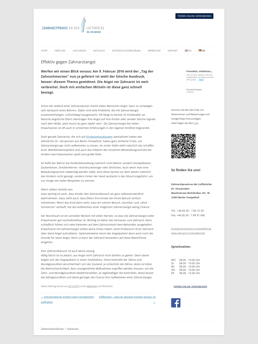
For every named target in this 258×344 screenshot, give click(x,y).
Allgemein (92, 286)
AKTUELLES (99, 50)
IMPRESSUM (154, 50)
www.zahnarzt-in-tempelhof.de (188, 233)
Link (196, 123)
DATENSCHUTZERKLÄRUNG (126, 50)
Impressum (73, 328)
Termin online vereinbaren (194, 16)
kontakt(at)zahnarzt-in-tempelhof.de (191, 228)
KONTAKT (173, 50)
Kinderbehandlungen (99, 136)
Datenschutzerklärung (52, 328)
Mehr (201, 80)
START (44, 50)
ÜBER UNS (60, 50)
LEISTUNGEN (79, 50)
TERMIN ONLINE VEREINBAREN (190, 286)
